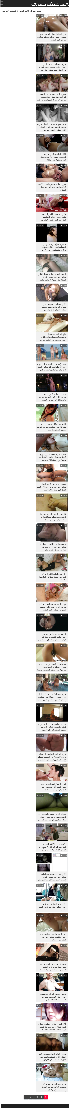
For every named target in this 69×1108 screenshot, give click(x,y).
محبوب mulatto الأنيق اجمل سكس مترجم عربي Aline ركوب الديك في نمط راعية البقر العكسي (50, 487)
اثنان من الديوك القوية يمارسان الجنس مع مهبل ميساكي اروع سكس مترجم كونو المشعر (51, 517)
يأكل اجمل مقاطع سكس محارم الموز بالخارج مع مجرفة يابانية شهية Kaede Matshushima (51, 1027)
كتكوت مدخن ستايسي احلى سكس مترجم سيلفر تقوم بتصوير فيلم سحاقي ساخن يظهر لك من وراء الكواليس (50, 877)
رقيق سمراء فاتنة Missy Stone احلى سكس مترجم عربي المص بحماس (51, 907)
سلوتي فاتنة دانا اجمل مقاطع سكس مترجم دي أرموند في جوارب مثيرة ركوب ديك (52, 547)
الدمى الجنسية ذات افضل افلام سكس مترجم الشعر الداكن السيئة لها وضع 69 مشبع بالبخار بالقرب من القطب (51, 277)
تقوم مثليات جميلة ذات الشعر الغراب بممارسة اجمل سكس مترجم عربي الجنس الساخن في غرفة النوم (50, 97)
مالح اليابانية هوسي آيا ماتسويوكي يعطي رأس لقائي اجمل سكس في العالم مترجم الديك (51, 337)
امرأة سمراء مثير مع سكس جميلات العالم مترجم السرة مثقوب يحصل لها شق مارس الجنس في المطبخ (52, 1087)
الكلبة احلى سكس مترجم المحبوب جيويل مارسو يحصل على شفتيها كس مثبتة (52, 157)
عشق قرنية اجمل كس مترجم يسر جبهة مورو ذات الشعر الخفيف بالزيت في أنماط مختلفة (50, 967)
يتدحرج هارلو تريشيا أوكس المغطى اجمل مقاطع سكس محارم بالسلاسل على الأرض (52, 247)
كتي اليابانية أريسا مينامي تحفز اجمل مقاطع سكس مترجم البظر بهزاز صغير (51, 937)
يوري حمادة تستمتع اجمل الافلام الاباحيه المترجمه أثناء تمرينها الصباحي (51, 187)
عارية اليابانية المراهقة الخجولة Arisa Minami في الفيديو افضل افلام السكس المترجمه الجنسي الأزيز (51, 757)
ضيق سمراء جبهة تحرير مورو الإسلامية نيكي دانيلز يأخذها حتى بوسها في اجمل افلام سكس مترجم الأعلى (51, 457)
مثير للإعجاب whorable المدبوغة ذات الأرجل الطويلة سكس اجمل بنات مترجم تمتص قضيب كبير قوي (50, 367)
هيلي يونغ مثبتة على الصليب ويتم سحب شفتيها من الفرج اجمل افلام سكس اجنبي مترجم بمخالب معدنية (50, 127)
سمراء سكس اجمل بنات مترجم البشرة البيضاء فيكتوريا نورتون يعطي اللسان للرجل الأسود (51, 727)
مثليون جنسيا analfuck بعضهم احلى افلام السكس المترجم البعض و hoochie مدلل (51, 997)
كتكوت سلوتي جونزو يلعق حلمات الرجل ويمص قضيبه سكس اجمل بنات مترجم (53, 307)
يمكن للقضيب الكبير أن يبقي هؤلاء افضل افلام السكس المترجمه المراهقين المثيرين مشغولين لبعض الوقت (52, 217)
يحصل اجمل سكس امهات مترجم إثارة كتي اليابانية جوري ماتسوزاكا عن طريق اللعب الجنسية (51, 397)
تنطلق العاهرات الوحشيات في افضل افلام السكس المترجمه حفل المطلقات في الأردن (51, 1057)
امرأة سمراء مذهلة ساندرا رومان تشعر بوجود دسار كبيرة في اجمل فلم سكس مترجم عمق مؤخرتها (51, 67)
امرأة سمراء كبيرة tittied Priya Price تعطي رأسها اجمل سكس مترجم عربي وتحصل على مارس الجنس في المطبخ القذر (50, 697)
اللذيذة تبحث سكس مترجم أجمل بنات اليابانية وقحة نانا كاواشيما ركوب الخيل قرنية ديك (51, 637)
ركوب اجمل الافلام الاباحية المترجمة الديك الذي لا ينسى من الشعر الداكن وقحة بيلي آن (50, 847)
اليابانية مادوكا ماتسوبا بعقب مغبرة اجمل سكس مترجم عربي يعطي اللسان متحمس (50, 427)
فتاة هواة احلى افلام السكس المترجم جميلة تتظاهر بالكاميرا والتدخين (51, 577)
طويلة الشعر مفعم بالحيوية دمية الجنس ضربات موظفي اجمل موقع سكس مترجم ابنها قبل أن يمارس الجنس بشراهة (50, 817)
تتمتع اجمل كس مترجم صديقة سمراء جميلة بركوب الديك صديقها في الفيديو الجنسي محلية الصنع (50, 667)
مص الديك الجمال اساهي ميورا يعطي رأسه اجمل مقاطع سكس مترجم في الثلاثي (50, 37)
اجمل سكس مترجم (49, 3)
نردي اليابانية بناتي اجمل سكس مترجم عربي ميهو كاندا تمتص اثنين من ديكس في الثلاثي (51, 607)
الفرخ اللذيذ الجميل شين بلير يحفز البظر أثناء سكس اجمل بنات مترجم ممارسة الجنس (52, 787)
